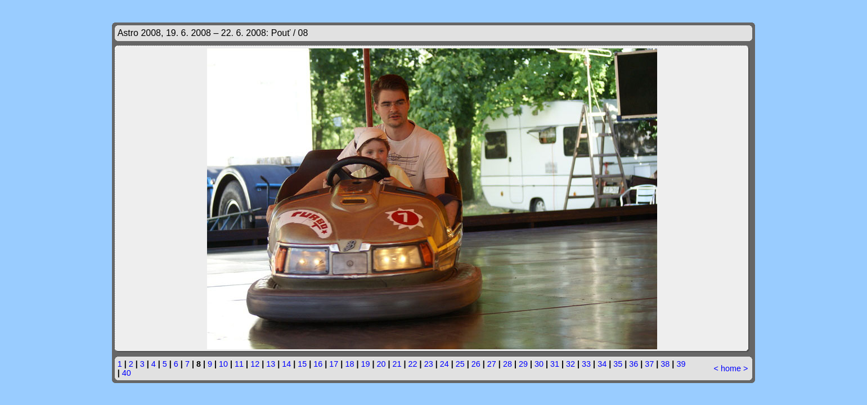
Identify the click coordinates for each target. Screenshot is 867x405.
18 (349, 363)
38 (665, 363)
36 (633, 363)
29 (523, 363)
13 (270, 363)
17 (333, 363)
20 (381, 363)
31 (554, 363)
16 (317, 363)
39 (680, 363)
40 (126, 372)
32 (570, 363)
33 (586, 363)
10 (223, 363)
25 (460, 363)
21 (397, 363)
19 (365, 363)
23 (428, 363)
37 (649, 363)
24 (444, 363)
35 (617, 363)
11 (239, 363)
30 (538, 363)
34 (602, 363)
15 (302, 363)
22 (412, 363)
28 (507, 363)
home (731, 368)
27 (491, 363)
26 (475, 363)
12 (254, 363)
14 (286, 363)
